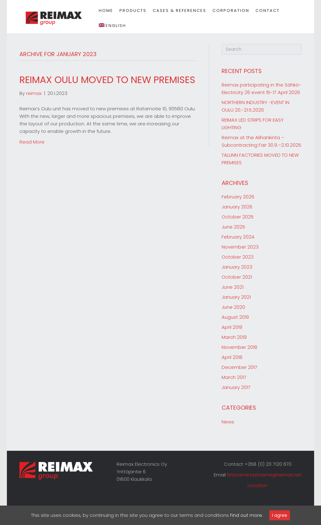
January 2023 (237, 267)
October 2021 (237, 277)
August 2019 (235, 317)
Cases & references (176, 10)
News (228, 421)
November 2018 (239, 347)
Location (257, 485)
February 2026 (238, 196)
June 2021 (233, 287)
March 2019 (234, 337)
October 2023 (238, 257)
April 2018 (232, 357)
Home (103, 10)
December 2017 (239, 367)
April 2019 (232, 327)
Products (130, 10)
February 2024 (238, 237)
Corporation (228, 10)
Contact (265, 10)
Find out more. (246, 515)
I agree (279, 515)
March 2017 (234, 377)
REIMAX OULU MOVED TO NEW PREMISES (107, 80)
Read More (32, 142)
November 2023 (240, 247)
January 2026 (237, 206)
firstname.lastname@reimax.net (264, 474)
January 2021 (236, 297)
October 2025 (238, 216)
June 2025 (233, 226)
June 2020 (233, 307)
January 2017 (236, 387)
